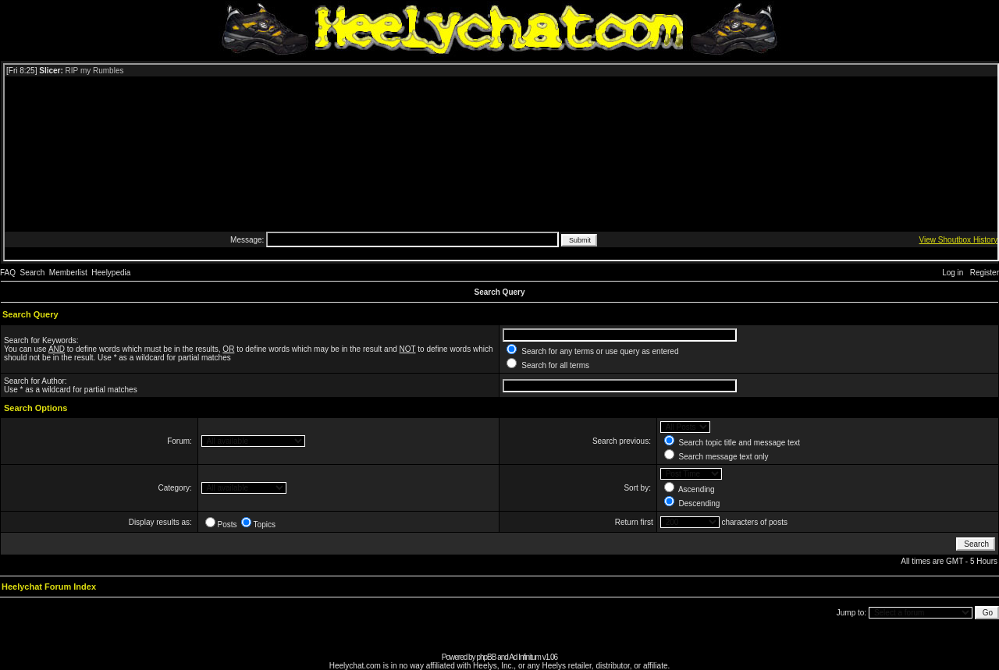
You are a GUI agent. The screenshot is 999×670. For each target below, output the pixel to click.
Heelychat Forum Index (49, 586)
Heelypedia (110, 272)
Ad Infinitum (525, 657)
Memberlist (68, 272)
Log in (952, 272)
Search (32, 272)
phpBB (486, 657)
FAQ (8, 272)
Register (984, 272)
